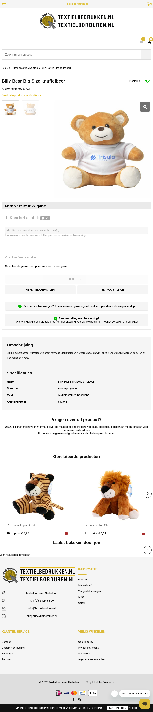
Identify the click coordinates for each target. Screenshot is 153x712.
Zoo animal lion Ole (96, 525)
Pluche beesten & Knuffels (28, 68)
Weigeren (132, 708)
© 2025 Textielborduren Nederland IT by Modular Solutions (76, 682)
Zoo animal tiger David (21, 525)
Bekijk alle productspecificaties (21, 96)
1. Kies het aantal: (27, 218)
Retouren (7, 659)
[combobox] (71, 55)
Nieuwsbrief (85, 585)
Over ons (83, 580)
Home (5, 68)
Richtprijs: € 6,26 (18, 534)
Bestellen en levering (13, 648)
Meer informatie (96, 708)
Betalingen (7, 654)
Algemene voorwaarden (91, 659)
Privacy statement (88, 648)
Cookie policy (85, 642)
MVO (81, 597)
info (45, 218)
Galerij (81, 603)
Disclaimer (84, 654)
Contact (6, 642)
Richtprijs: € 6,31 (96, 534)
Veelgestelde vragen (89, 591)
